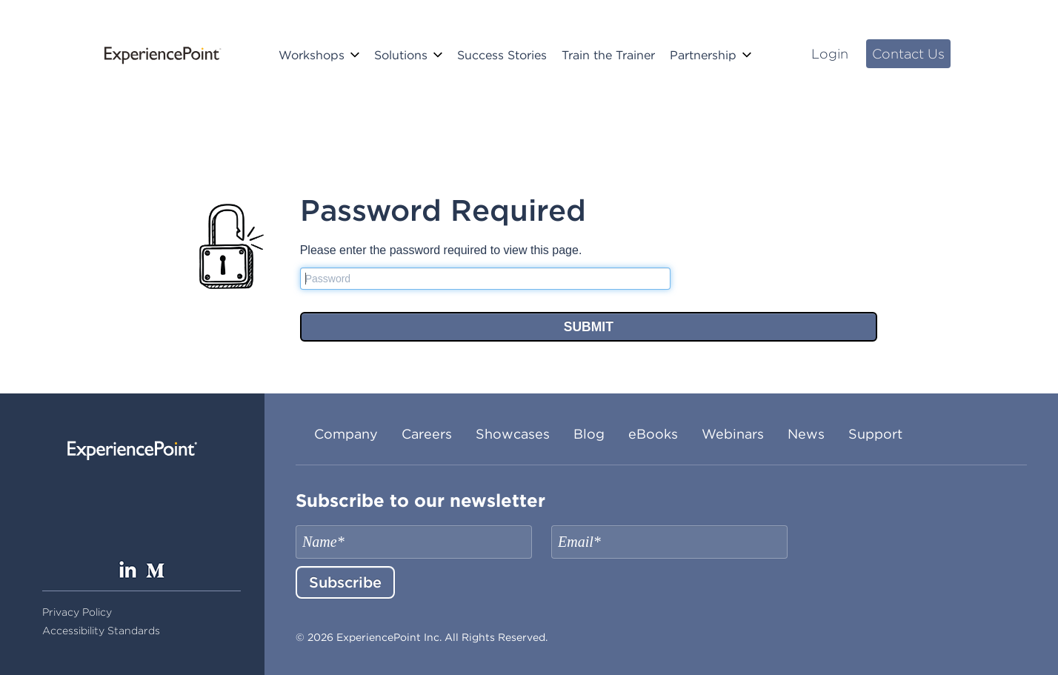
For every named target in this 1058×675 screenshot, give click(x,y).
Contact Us (908, 53)
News (806, 433)
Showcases (513, 433)
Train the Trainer (608, 54)
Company (346, 433)
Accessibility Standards (101, 630)
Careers (427, 433)
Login (829, 53)
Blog (589, 433)
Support (875, 433)
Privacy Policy (77, 612)
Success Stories (502, 54)
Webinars (733, 433)
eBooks (653, 433)
